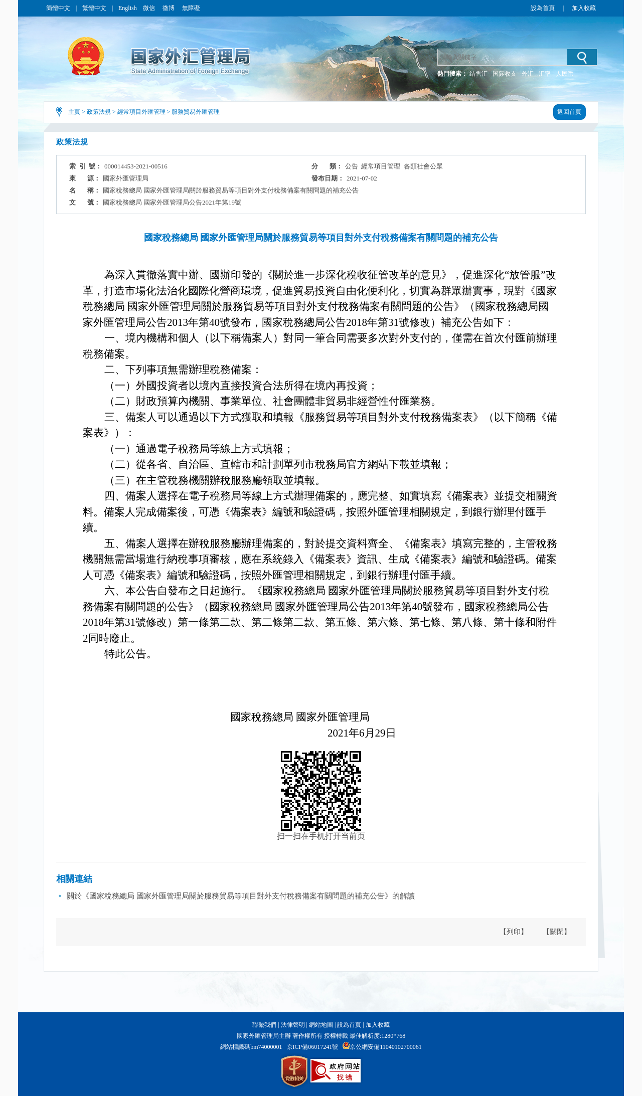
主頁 (74, 111)
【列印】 (514, 932)
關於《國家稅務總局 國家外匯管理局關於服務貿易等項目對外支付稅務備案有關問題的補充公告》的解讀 (241, 896)
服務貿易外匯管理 (196, 111)
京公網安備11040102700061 (386, 1046)
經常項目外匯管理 (141, 111)
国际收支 (505, 73)
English (127, 8)
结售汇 (478, 73)
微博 (169, 8)
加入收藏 (584, 8)
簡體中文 (58, 8)
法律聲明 (293, 1024)
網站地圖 (321, 1024)
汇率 (545, 73)
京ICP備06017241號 (313, 1046)
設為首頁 (543, 8)
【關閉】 (557, 932)
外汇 (528, 73)
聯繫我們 (264, 1024)
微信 (149, 8)
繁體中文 (94, 8)
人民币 (565, 73)
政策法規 (99, 111)
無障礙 (191, 8)
